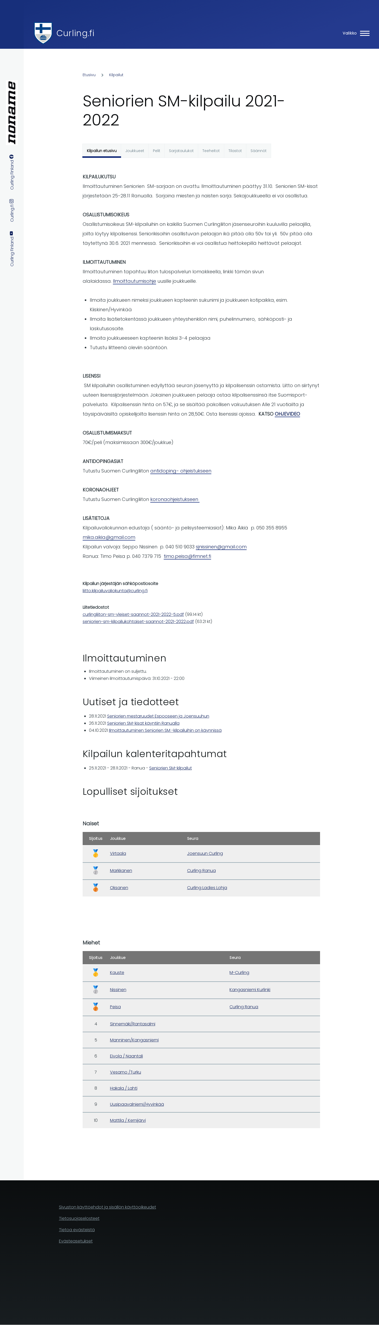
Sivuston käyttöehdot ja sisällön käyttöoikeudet (107, 1207)
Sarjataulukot (181, 150)
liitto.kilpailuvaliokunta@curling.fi (115, 591)
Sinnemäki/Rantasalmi (132, 1024)
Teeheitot (211, 150)
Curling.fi (75, 33)
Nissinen (118, 990)
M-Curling (239, 973)
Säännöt (259, 150)
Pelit (156, 150)
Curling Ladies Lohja (207, 888)
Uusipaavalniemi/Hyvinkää (137, 1104)
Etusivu (89, 74)
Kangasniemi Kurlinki (250, 990)
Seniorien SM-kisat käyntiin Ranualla (143, 723)
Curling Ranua (201, 871)
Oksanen (119, 888)
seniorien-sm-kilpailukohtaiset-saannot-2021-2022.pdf (138, 621)
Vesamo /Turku (125, 1072)
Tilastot (235, 150)
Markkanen (121, 871)
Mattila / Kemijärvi (128, 1120)
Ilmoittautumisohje (134, 281)
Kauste (117, 973)
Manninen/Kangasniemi (134, 1040)
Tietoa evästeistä (77, 1230)
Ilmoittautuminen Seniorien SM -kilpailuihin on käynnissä (165, 730)
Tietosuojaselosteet (79, 1218)
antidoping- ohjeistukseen (180, 470)
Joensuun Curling (205, 853)
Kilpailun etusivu (102, 150)
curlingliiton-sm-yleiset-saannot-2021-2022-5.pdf (133, 614)
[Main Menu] (354, 33)
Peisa (115, 1007)
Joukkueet (134, 150)
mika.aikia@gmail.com (109, 537)
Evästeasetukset (76, 1241)
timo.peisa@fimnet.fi (187, 556)
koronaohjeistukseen (175, 499)
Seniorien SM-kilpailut (170, 768)
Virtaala (118, 853)
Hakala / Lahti (123, 1088)
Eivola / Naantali (126, 1056)
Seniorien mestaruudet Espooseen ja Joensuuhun (158, 716)
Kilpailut (116, 74)
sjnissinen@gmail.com (221, 546)
